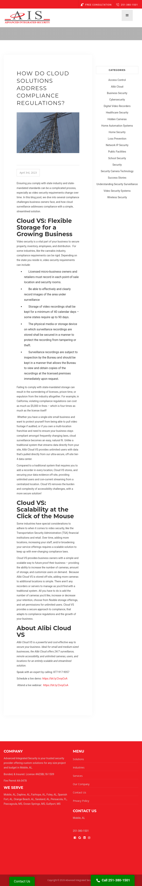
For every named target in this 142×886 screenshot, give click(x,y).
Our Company (81, 784)
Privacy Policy (81, 801)
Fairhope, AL (38, 794)
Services (78, 776)
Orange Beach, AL (24, 799)
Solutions (78, 759)
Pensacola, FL (59, 799)
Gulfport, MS (53, 803)
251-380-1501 (127, 4)
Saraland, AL (42, 799)
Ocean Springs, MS (34, 803)
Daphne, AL (23, 794)
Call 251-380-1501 (112, 880)
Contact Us (79, 792)
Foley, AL (52, 794)
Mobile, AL (10, 794)
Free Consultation (96, 4)
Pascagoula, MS (13, 803)
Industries (78, 767)
